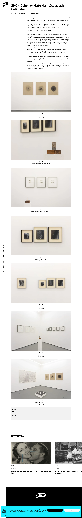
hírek (29, 426)
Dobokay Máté (30, 17)
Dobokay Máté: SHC (16, 414)
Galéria (3, 267)
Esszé (3, 256)
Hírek (3, 272)
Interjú (3, 261)
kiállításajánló (34, 426)
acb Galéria (18, 426)
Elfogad (55, 510)
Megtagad (72, 510)
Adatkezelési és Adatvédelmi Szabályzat (9, 515)
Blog (3, 251)
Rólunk (3, 246)
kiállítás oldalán (39, 68)
